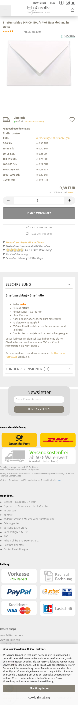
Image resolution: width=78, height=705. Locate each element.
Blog (52, 2)
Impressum (10, 510)
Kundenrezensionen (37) (27, 369)
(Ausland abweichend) (34, 121)
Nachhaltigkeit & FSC (16, 532)
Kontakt (8, 514)
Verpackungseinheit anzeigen (53, 138)
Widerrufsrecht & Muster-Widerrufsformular (29, 519)
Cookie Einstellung (39, 697)
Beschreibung (18, 284)
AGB (6, 536)
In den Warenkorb (39, 213)
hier (59, 480)
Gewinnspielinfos (14, 545)
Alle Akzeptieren (39, 688)
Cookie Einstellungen (16, 549)
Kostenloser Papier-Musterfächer (25, 242)
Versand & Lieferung (15, 527)
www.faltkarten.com (11, 635)
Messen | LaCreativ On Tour (20, 501)
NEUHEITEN (39, 2)
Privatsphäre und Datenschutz (21, 540)
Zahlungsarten (12, 523)
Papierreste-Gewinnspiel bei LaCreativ (26, 506)
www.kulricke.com (10, 640)
